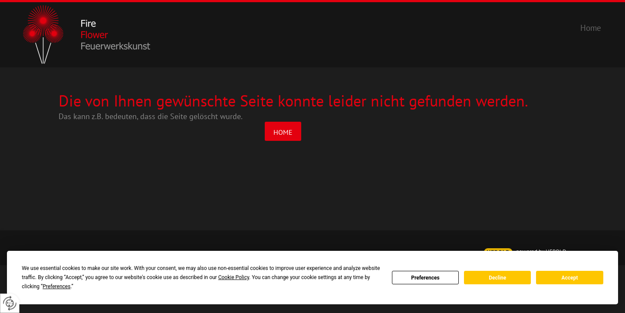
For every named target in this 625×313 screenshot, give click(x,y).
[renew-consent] (10, 303)
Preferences (425, 278)
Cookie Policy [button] (233, 277)
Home (283, 132)
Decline (497, 278)
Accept (570, 278)
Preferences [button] (56, 286)
